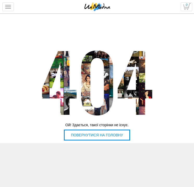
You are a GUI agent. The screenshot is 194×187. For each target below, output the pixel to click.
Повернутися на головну (97, 135)
